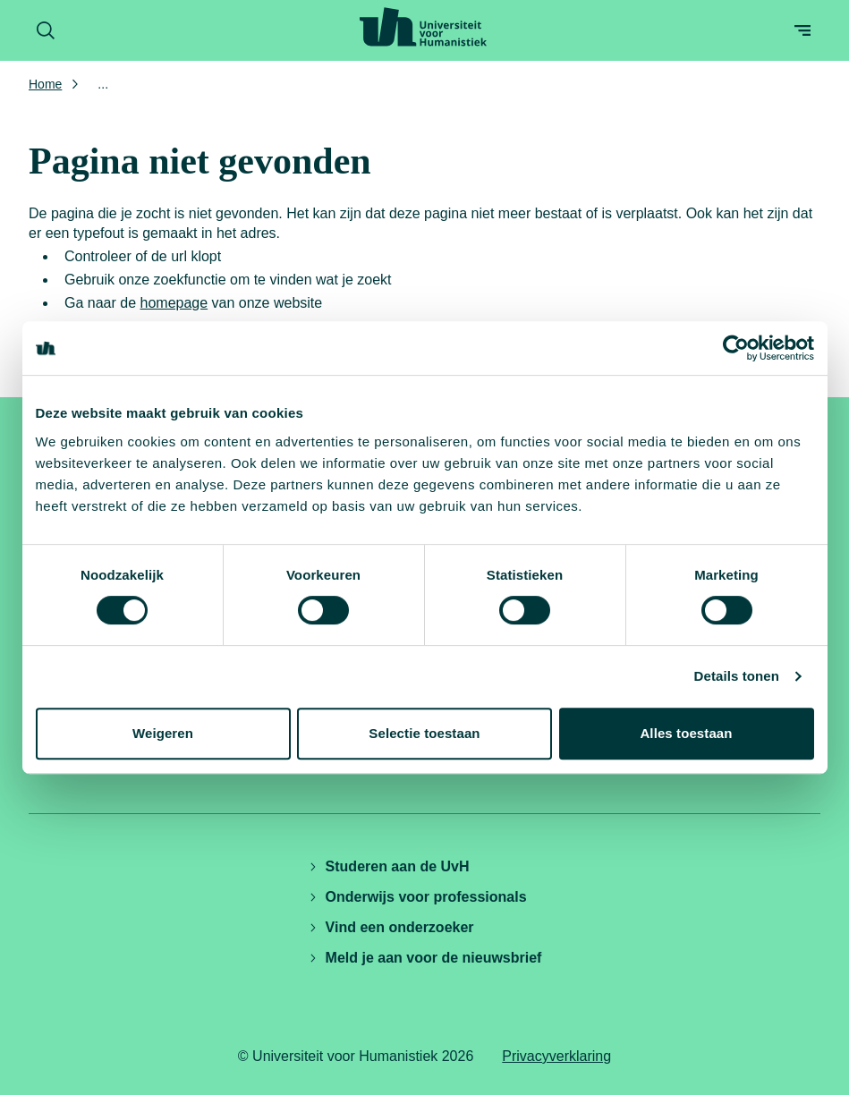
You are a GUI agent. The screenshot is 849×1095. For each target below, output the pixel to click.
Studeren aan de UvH (389, 866)
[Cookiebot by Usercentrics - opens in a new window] (736, 348)
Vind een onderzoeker (391, 927)
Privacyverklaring (556, 1056)
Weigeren (162, 733)
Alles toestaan (686, 733)
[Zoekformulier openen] (46, 30)
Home (45, 84)
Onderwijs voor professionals (417, 896)
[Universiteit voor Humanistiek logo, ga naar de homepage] (423, 27)
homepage (174, 302)
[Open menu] (802, 30)
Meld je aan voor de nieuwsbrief (425, 957)
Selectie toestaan (424, 733)
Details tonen (736, 675)
